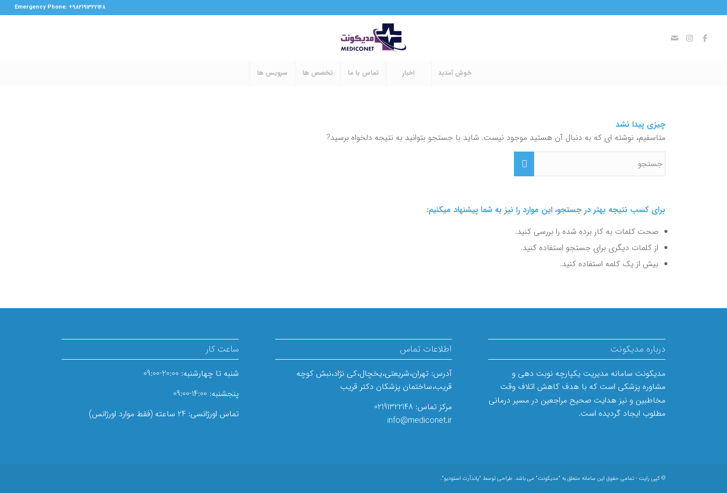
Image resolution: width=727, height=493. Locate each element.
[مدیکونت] (363, 38)
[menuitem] (454, 73)
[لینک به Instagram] (689, 37)
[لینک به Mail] (674, 37)
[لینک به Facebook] (704, 37)
